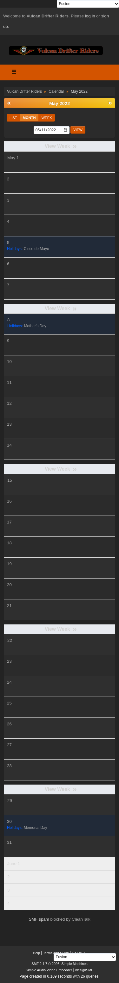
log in (90, 16)
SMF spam (39, 919)
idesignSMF (84, 970)
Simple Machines (75, 964)
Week (47, 118)
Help (36, 953)
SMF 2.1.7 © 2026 (45, 964)
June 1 (13, 863)
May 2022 (59, 103)
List (13, 118)
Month (29, 118)
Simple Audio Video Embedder (49, 970)
